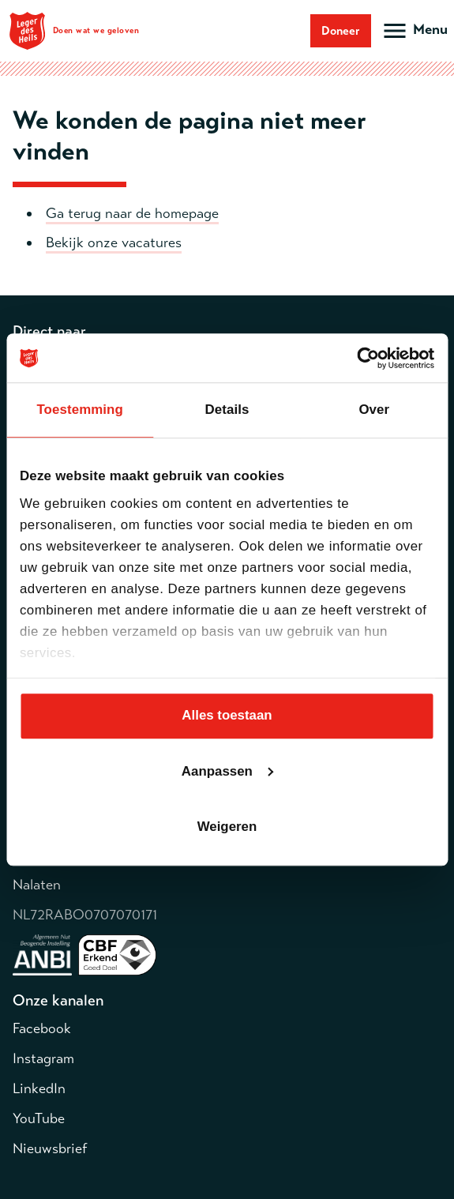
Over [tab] (373, 410)
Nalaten (37, 884)
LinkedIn (39, 1088)
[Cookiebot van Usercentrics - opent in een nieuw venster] (365, 358)
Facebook (42, 1028)
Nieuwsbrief (50, 1148)
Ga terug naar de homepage (132, 213)
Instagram (43, 1058)
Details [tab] (226, 410)
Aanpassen (228, 771)
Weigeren (227, 826)
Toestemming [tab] (79, 410)
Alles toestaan (227, 716)
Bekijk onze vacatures (114, 242)
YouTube (39, 1118)
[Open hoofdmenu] (414, 31)
